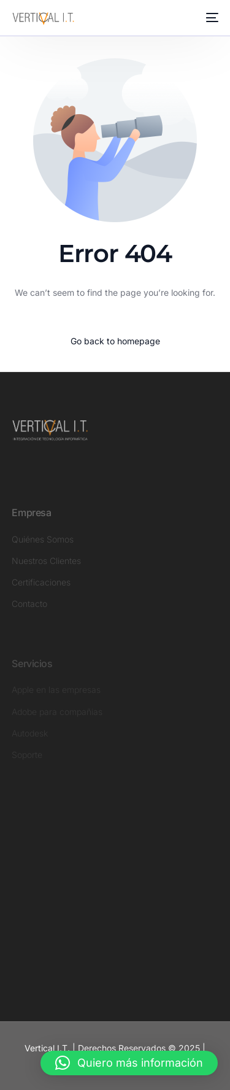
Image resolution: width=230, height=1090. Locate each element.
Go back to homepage (115, 341)
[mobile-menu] (211, 17)
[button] (129, 1063)
